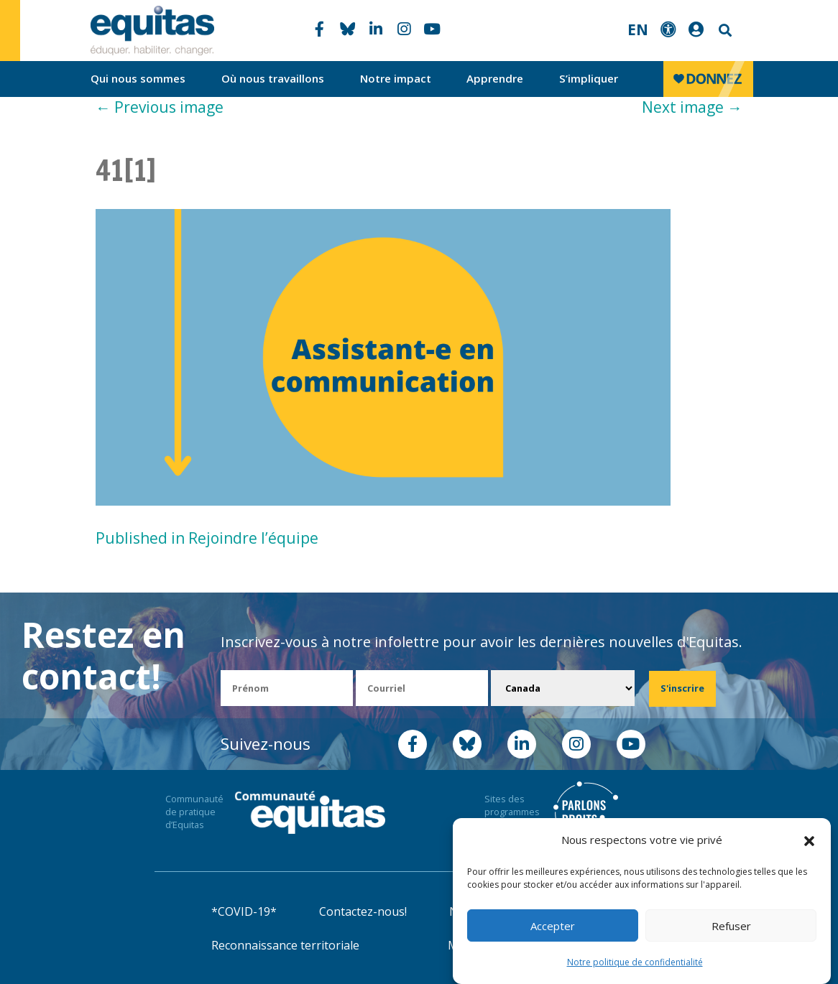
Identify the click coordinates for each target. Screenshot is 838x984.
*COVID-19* (244, 911)
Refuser (731, 926)
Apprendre (494, 78)
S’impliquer (588, 78)
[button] (809, 840)
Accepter (552, 926)
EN (637, 29)
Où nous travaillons (272, 78)
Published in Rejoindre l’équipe (207, 538)
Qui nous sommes (138, 78)
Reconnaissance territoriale (285, 945)
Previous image (160, 107)
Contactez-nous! (363, 911)
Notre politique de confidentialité (635, 962)
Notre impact (395, 78)
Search (724, 30)
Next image (692, 107)
